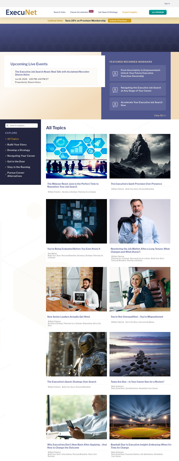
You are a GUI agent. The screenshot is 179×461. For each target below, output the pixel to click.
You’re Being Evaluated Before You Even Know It (73, 248)
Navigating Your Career (148, 388)
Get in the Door (131, 322)
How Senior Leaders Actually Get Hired (68, 316)
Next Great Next (118, 388)
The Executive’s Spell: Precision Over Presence (136, 183)
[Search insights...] (21, 125)
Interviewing (67, 454)
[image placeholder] (76, 135)
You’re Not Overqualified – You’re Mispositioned (137, 316)
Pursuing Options (132, 454)
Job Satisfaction (131, 388)
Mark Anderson (117, 386)
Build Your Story (131, 189)
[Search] (7, 125)
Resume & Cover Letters (140, 258)
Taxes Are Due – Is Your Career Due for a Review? (137, 381)
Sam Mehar (52, 253)
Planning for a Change (87, 192)
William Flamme (54, 192)
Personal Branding (146, 189)
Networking (87, 323)
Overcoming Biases (146, 322)
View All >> (160, 115)
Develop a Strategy (69, 192)
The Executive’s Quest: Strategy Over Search (71, 381)
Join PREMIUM (158, 12)
